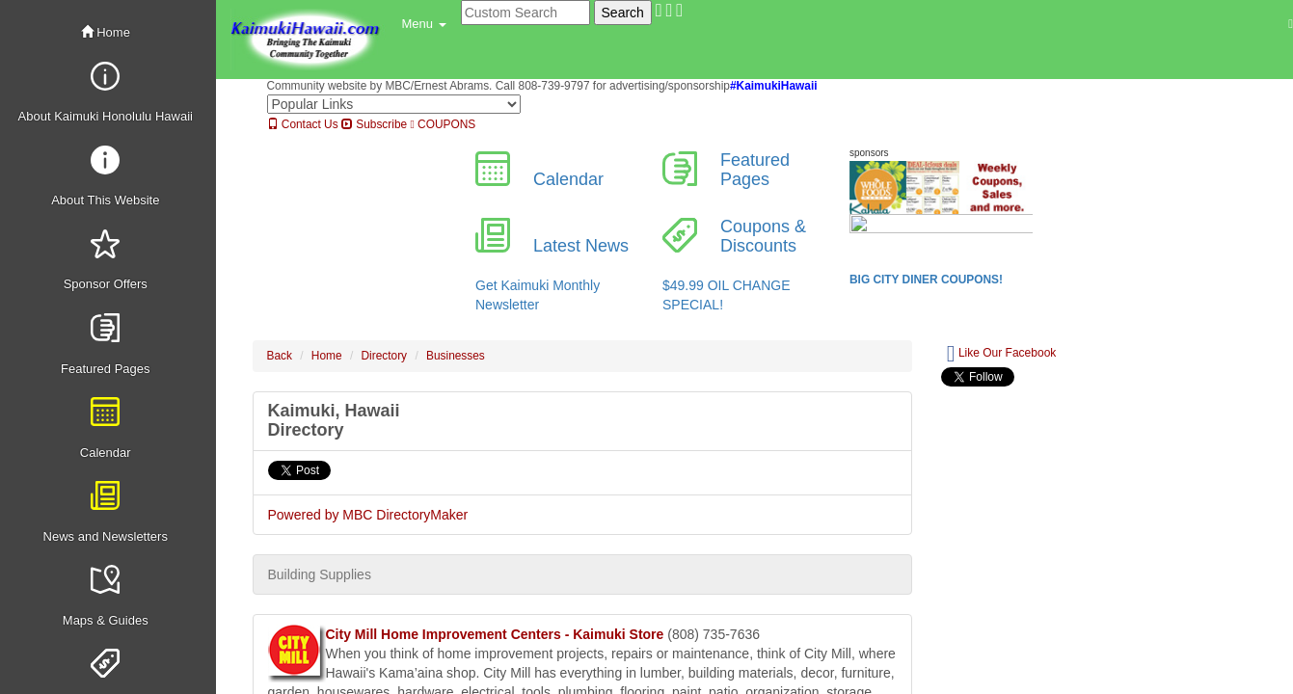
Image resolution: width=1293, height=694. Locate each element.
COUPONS (442, 124)
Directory (385, 355)
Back (279, 355)
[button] (424, 24)
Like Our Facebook (1001, 353)
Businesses (455, 355)
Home (105, 32)
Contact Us (302, 124)
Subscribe (374, 124)
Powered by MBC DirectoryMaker (368, 514)
